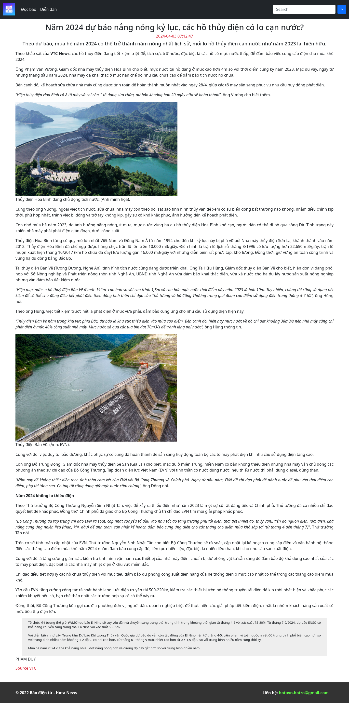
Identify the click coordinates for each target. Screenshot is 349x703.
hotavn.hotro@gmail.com (304, 692)
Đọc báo (28, 9)
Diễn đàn (48, 9)
